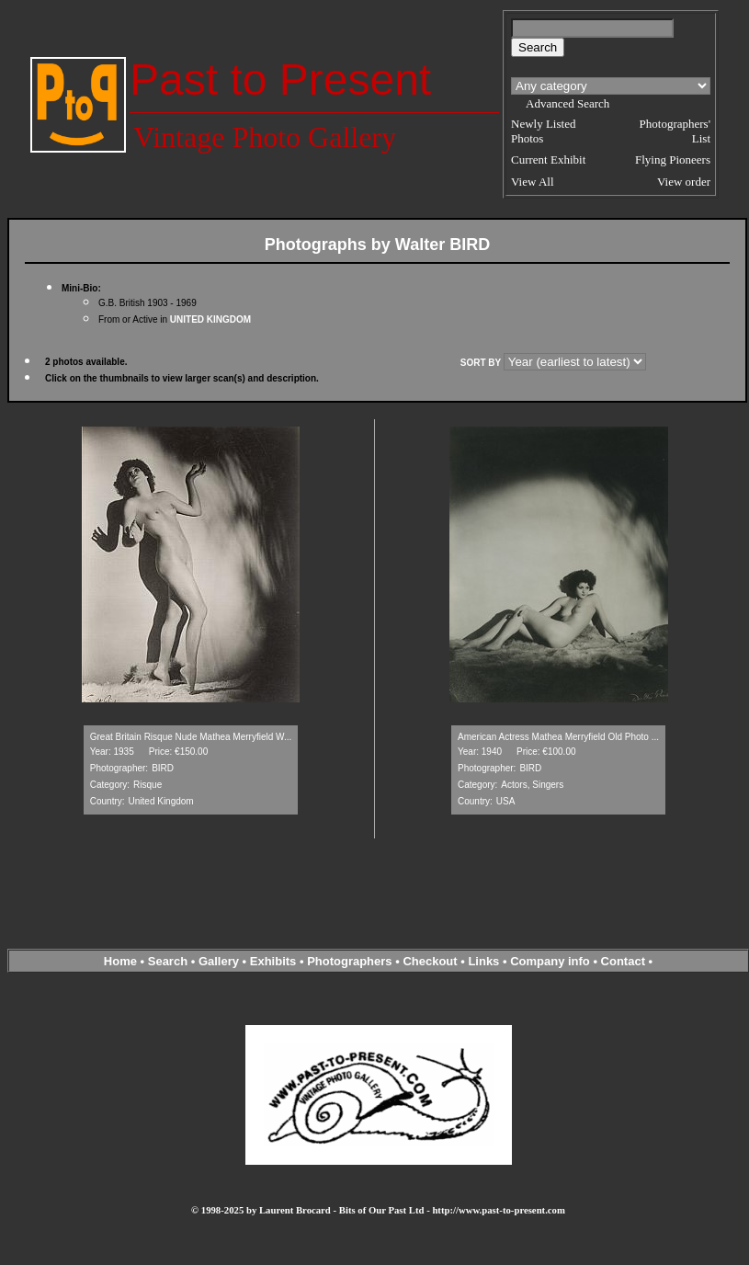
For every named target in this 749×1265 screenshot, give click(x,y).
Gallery (219, 961)
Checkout (430, 961)
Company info (551, 961)
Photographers (349, 961)
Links (483, 961)
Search (167, 961)
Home (120, 961)
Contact (623, 961)
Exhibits (273, 961)
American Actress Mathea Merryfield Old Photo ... (558, 737)
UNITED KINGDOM (210, 319)
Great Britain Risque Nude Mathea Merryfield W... (191, 737)
